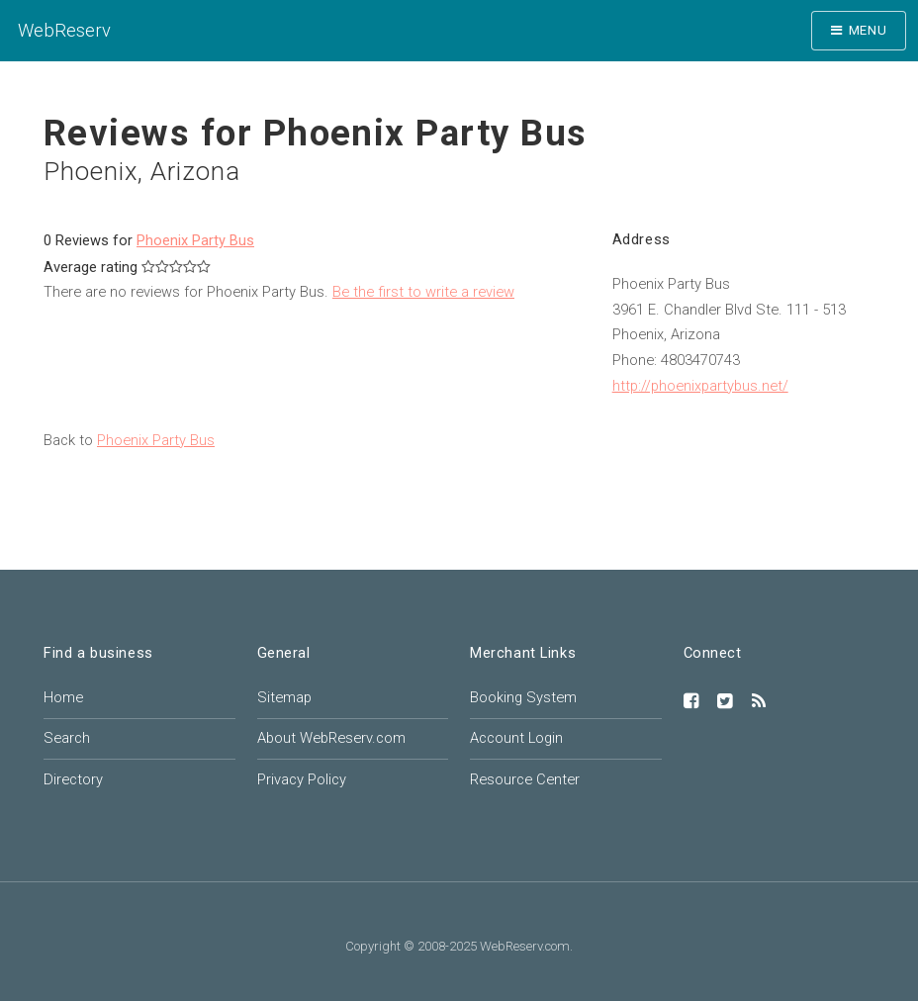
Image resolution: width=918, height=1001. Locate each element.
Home (63, 697)
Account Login (516, 738)
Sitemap (284, 697)
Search (67, 738)
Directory (73, 779)
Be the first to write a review (423, 292)
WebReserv (64, 30)
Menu (868, 30)
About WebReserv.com (331, 738)
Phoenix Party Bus (195, 240)
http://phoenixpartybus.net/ (700, 386)
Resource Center (525, 779)
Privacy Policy (301, 779)
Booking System (523, 697)
